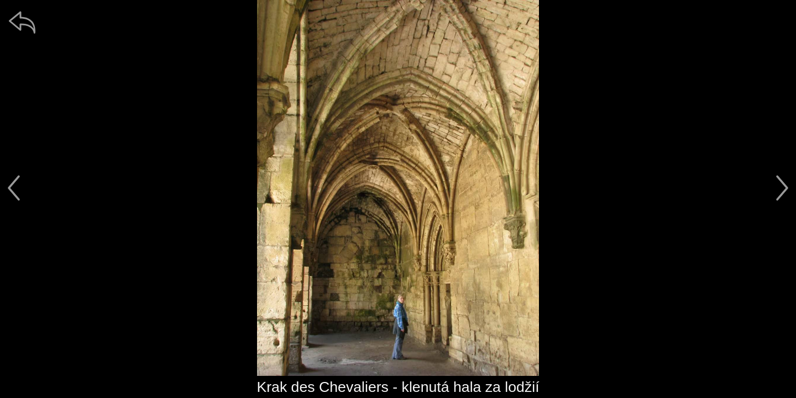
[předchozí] (14, 188)
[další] (782, 188)
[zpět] (22, 22)
